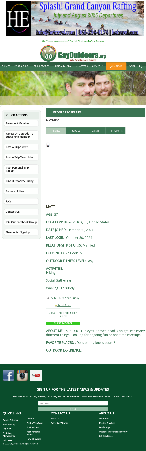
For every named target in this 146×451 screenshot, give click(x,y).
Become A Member (17, 123)
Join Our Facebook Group (21, 222)
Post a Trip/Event (35, 423)
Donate (30, 418)
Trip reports (116, 130)
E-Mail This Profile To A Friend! (63, 314)
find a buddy (63, 66)
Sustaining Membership (9, 434)
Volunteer (7, 440)
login (131, 66)
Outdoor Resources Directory (113, 431)
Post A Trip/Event (17, 147)
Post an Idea (32, 427)
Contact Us (13, 211)
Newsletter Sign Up (18, 232)
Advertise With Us (59, 423)
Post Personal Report (33, 433)
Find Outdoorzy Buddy (19, 181)
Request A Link (15, 191)
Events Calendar (10, 420)
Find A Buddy (9, 424)
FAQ (8, 201)
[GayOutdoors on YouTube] (36, 377)
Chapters (82, 66)
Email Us (55, 418)
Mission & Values (107, 423)
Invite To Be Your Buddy (63, 298)
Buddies (75, 130)
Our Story (103, 418)
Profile (56, 130)
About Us (98, 66)
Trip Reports (41, 66)
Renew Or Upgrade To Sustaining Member (19, 135)
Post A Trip (21, 66)
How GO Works (34, 438)
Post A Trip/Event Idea (19, 157)
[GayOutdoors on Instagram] (22, 377)
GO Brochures (105, 435)
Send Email (63, 305)
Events (6, 66)
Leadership (104, 427)
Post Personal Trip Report (17, 169)
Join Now (116, 66)
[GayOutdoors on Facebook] (8, 377)
